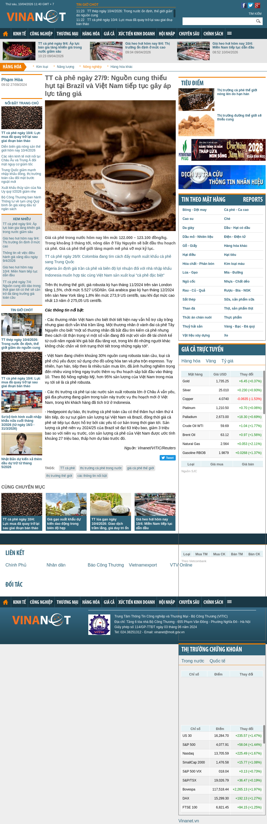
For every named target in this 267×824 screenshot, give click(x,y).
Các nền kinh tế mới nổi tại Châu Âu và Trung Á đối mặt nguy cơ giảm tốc (20, 160)
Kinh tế (19, 34)
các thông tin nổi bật (92, 476)
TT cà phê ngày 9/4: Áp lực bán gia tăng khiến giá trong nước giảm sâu (60, 47)
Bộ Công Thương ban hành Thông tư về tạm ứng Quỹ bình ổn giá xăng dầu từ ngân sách (21, 203)
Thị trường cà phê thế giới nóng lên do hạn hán (237, 92)
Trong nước (192, 661)
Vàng (211, 361)
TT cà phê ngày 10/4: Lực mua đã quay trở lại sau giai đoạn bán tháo (125, 22)
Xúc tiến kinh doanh (137, 34)
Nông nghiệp (92, 67)
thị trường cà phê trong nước (101, 468)
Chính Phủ (15, 565)
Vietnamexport (143, 565)
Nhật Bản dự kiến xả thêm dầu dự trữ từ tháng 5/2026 (21, 463)
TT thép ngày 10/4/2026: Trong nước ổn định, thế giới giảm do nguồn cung (124, 13)
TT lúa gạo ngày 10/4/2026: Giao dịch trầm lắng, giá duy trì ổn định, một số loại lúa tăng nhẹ (110, 528)
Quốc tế (217, 661)
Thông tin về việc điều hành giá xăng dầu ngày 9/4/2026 (20, 257)
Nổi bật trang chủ (22, 103)
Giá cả (109, 34)
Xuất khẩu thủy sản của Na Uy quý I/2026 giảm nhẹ (21, 189)
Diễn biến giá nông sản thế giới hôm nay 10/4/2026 (21, 148)
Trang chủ (5, 33)
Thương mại (67, 34)
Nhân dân (56, 565)
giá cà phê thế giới (140, 468)
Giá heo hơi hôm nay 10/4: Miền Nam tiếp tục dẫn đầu (233, 45)
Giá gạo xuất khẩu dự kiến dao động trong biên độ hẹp (64, 523)
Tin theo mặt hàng (203, 200)
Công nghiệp (41, 34)
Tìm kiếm (255, 13)
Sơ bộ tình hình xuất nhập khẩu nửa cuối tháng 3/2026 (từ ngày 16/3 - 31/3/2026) (21, 423)
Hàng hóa (91, 34)
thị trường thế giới (59, 476)
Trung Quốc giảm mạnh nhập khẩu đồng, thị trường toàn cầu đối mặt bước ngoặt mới (21, 176)
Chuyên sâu (189, 34)
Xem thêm (229, 33)
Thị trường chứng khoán (211, 650)
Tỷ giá (227, 361)
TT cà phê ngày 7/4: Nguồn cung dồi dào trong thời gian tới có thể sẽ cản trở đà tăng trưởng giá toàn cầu (22, 290)
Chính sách (213, 34)
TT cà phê (67, 468)
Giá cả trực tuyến (202, 350)
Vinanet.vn (188, 821)
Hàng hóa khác (122, 67)
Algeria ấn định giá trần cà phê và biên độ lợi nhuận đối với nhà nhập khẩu (108, 268)
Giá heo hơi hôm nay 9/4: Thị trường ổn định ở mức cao (147, 45)
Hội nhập (167, 34)
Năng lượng (65, 67)
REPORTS (253, 200)
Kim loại (42, 67)
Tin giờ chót (87, 5)
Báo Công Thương (106, 565)
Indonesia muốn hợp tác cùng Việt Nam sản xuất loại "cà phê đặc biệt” (105, 275)
